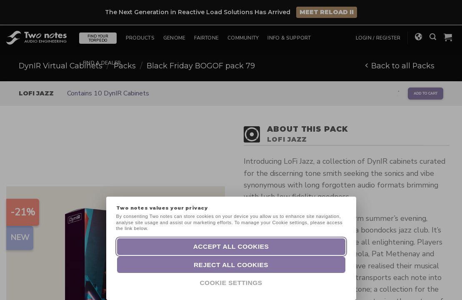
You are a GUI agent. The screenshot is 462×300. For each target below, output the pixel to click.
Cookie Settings (231, 282)
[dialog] (446, 283)
